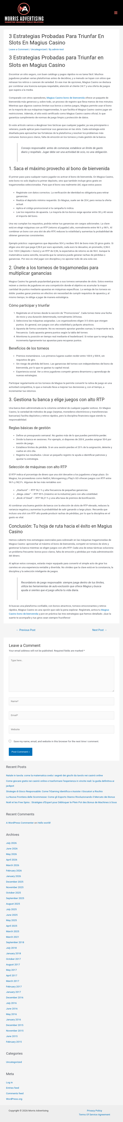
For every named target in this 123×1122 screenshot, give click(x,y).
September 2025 (15, 898)
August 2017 (13, 964)
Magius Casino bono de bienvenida (66, 97)
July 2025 (11, 909)
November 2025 (15, 887)
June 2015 (12, 1036)
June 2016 (12, 1008)
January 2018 (13, 953)
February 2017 (14, 986)
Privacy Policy (94, 1110)
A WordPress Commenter (20, 822)
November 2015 (15, 1030)
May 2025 (11, 920)
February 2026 (14, 870)
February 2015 (14, 1041)
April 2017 (11, 975)
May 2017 (11, 969)
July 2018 (11, 947)
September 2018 (15, 942)
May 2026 (11, 854)
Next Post (99, 630)
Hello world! (44, 822)
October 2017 (13, 958)
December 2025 (14, 881)
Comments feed (15, 1093)
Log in (9, 1082)
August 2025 (13, 903)
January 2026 (13, 876)
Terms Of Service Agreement (94, 1114)
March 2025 (12, 931)
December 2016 (14, 997)
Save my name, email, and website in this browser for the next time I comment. (56, 741)
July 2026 (11, 843)
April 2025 (11, 925)
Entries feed (12, 1087)
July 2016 (11, 1003)
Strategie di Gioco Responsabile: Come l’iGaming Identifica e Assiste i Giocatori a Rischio (54, 791)
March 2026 (12, 865)
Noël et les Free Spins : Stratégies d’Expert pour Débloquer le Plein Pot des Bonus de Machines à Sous (61, 802)
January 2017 (13, 991)
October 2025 (13, 892)
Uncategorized (39, 49)
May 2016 (11, 1014)
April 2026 (11, 859)
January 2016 (13, 1019)
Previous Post (25, 630)
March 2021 (12, 936)
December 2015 (14, 1025)
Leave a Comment (19, 49)
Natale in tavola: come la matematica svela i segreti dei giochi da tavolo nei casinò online (54, 775)
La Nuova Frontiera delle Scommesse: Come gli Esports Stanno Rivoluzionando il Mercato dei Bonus (60, 796)
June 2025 (12, 914)
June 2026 (12, 848)
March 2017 (12, 981)
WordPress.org (14, 1098)
